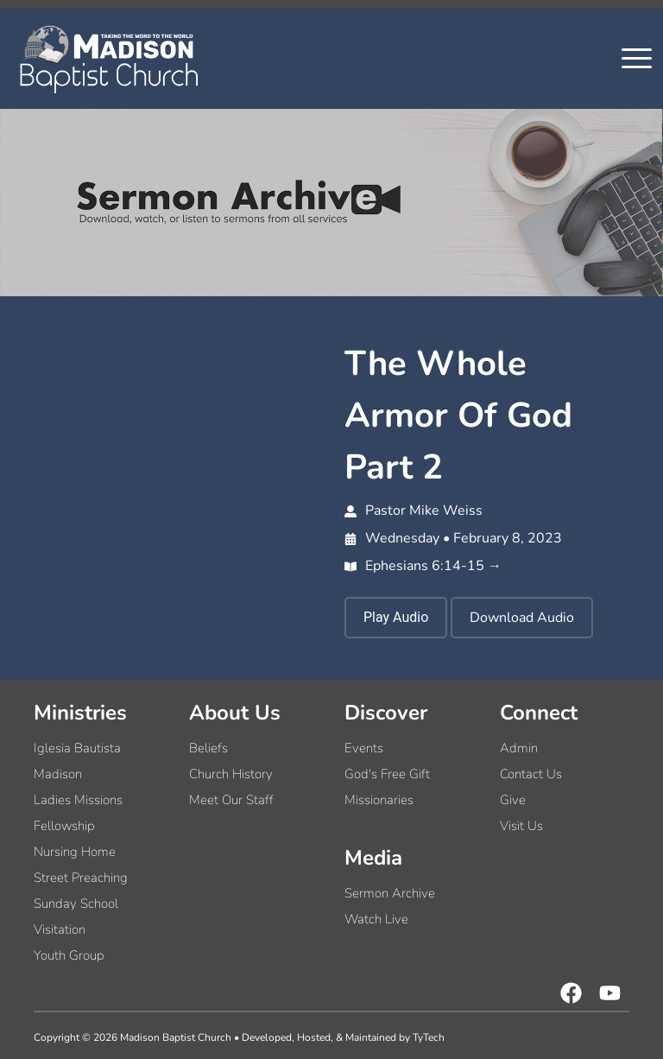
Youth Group (69, 955)
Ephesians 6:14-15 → (423, 565)
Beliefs (208, 748)
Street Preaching (81, 877)
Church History (231, 774)
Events (363, 748)
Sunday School (76, 903)
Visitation (59, 929)
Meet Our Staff (231, 800)
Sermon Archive (389, 893)
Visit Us (521, 825)
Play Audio (395, 617)
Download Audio (522, 617)
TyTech (429, 1037)
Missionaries (379, 800)
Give (513, 800)
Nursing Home (75, 851)
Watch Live (376, 919)
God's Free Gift (387, 774)
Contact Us (531, 774)
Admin (519, 748)
